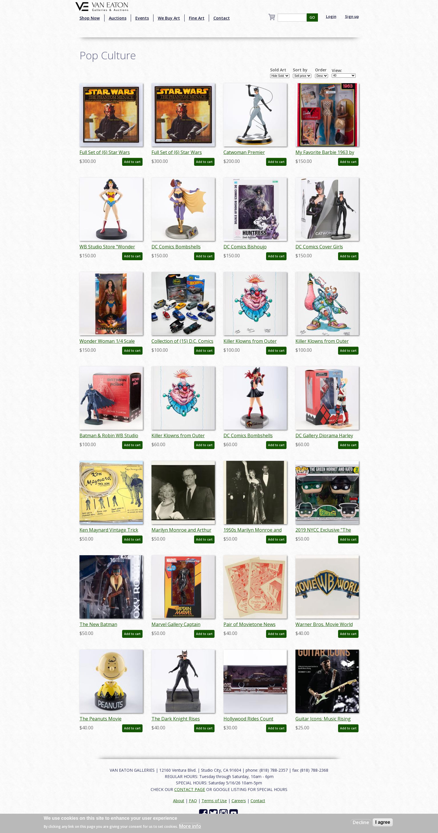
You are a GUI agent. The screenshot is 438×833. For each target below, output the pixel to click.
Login (331, 16)
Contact (221, 18)
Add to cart (132, 162)
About (178, 800)
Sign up (352, 16)
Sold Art (278, 70)
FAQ (193, 800)
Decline (361, 822)
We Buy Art (169, 18)
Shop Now (89, 18)
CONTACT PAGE (189, 789)
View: (337, 71)
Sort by (300, 70)
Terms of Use (214, 800)
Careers (239, 800)
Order (321, 70)
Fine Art (196, 18)
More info (190, 826)
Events (142, 18)
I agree (382, 822)
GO (312, 17)
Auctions (117, 18)
